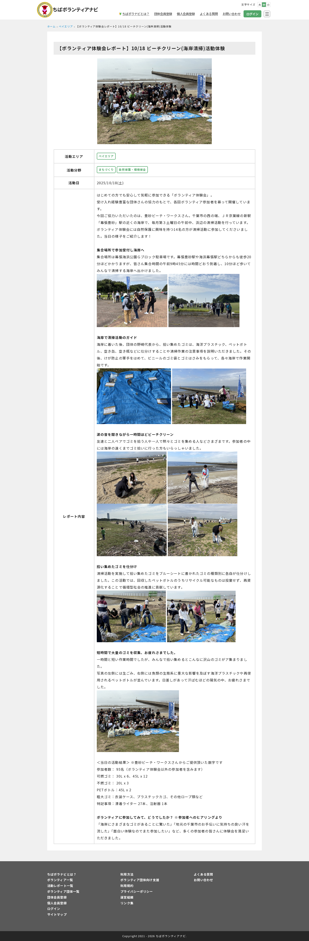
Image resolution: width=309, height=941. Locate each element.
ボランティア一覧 (60, 880)
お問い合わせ (203, 880)
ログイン (53, 908)
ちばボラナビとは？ (61, 874)
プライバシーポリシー (136, 891)
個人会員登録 (57, 903)
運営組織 (126, 897)
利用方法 (126, 874)
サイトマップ (57, 914)
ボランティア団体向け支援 (139, 880)
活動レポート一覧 (60, 885)
